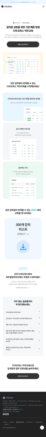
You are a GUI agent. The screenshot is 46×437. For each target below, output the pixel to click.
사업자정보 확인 (38, 422)
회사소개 (5, 422)
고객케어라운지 (5, 414)
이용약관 (11, 422)
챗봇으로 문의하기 (23, 44)
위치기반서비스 (29, 422)
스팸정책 (6, 424)
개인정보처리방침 (20, 422)
